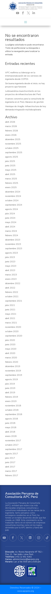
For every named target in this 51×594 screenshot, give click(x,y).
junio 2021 (10, 309)
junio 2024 (10, 217)
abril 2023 (10, 270)
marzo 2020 (11, 357)
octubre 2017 (11, 444)
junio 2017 (10, 462)
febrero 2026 (11, 130)
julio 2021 (10, 305)
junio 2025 (10, 165)
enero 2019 (11, 401)
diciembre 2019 (12, 366)
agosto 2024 (11, 209)
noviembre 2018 (13, 405)
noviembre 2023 (13, 244)
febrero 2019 (11, 396)
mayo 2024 (10, 222)
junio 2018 (10, 423)
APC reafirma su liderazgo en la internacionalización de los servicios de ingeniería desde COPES (23, 76)
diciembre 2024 (12, 191)
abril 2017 (10, 466)
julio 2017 (10, 458)
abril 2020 (10, 353)
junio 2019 (10, 388)
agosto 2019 (11, 379)
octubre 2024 (11, 200)
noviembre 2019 (13, 370)
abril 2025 (10, 174)
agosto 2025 (11, 156)
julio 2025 (10, 161)
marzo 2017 (11, 471)
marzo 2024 (11, 231)
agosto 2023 (11, 252)
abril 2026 (10, 121)
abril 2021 (10, 318)
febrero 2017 (11, 475)
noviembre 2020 (13, 327)
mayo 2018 (10, 427)
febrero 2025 (11, 183)
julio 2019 (10, 383)
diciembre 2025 (12, 139)
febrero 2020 (11, 361)
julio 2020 (10, 340)
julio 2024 (10, 213)
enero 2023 (11, 279)
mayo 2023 (10, 265)
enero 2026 (11, 135)
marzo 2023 (11, 274)
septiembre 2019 (13, 375)
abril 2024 (10, 226)
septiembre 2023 (13, 248)
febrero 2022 (11, 292)
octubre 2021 (11, 296)
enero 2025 (11, 187)
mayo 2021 (10, 313)
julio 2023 (10, 257)
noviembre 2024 (13, 196)
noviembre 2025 (13, 143)
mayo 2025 (10, 169)
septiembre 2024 (13, 204)
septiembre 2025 (13, 152)
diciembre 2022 (12, 283)
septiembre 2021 (13, 300)
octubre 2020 (11, 331)
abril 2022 (10, 287)
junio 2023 (10, 261)
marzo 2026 (11, 126)
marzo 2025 (11, 178)
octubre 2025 (11, 148)
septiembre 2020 (13, 335)
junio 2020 (10, 344)
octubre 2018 (11, 410)
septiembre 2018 (13, 414)
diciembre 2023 (12, 239)
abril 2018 (10, 431)
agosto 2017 (11, 453)
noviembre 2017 (13, 440)
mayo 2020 (10, 348)
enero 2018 (11, 436)
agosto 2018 (11, 418)
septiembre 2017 (13, 449)
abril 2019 (10, 392)
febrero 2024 (11, 235)
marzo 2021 (11, 322)
